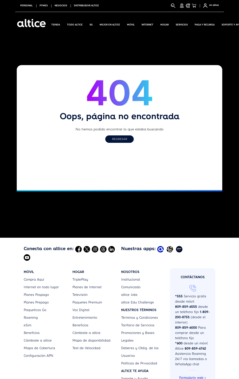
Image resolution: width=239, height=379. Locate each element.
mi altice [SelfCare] (214, 5)
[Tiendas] (182, 6)
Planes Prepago (36, 302)
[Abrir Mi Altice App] (161, 249)
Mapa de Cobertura (39, 348)
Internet (147, 24)
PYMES (44, 5)
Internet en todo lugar (41, 287)
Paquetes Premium (87, 302)
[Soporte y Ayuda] (188, 6)
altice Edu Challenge (137, 302)
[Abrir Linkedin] (111, 249)
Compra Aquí (34, 279)
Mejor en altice (110, 24)
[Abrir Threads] (103, 249)
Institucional (130, 279)
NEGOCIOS (61, 5)
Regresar (119, 139)
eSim (27, 325)
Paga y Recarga (205, 24)
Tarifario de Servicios (137, 325)
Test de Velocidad (86, 348)
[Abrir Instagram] (95, 249)
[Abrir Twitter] (87, 249)
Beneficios (32, 333)
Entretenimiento (84, 317)
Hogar (164, 24)
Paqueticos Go (35, 310)
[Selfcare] (204, 6)
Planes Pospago (36, 295)
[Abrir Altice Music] (170, 249)
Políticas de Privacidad (139, 363)
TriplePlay (80, 279)
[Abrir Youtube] (27, 257)
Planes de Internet (87, 287)
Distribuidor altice (86, 5)
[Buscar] (173, 6)
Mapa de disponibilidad (91, 340)
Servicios (182, 24)
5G (91, 24)
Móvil (131, 24)
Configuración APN (38, 356)
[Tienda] (195, 6)
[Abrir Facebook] (78, 249)
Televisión (80, 295)
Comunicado (130, 287)
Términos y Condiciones (139, 317)
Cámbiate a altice (38, 340)
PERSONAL (26, 5)
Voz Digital (80, 310)
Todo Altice (75, 24)
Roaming (31, 317)
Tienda (55, 24)
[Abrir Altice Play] (180, 249)
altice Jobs (129, 295)
